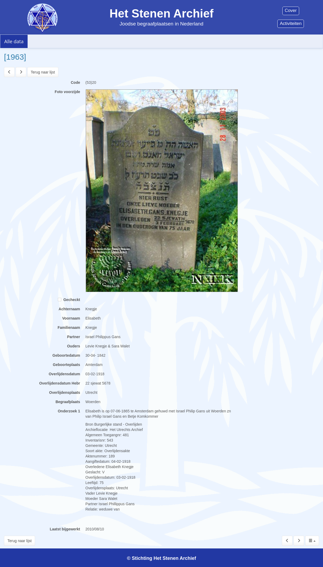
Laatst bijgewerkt (65, 529)
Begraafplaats (67, 402)
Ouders (73, 346)
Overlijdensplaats (64, 392)
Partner (73, 337)
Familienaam (69, 327)
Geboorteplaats (66, 365)
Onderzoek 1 (69, 411)
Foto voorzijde (67, 92)
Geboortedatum (66, 355)
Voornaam (71, 318)
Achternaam (69, 309)
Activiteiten (291, 23)
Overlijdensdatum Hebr (59, 383)
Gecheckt (69, 300)
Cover (291, 10)
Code (75, 82)
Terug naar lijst (43, 72)
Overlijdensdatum (64, 374)
